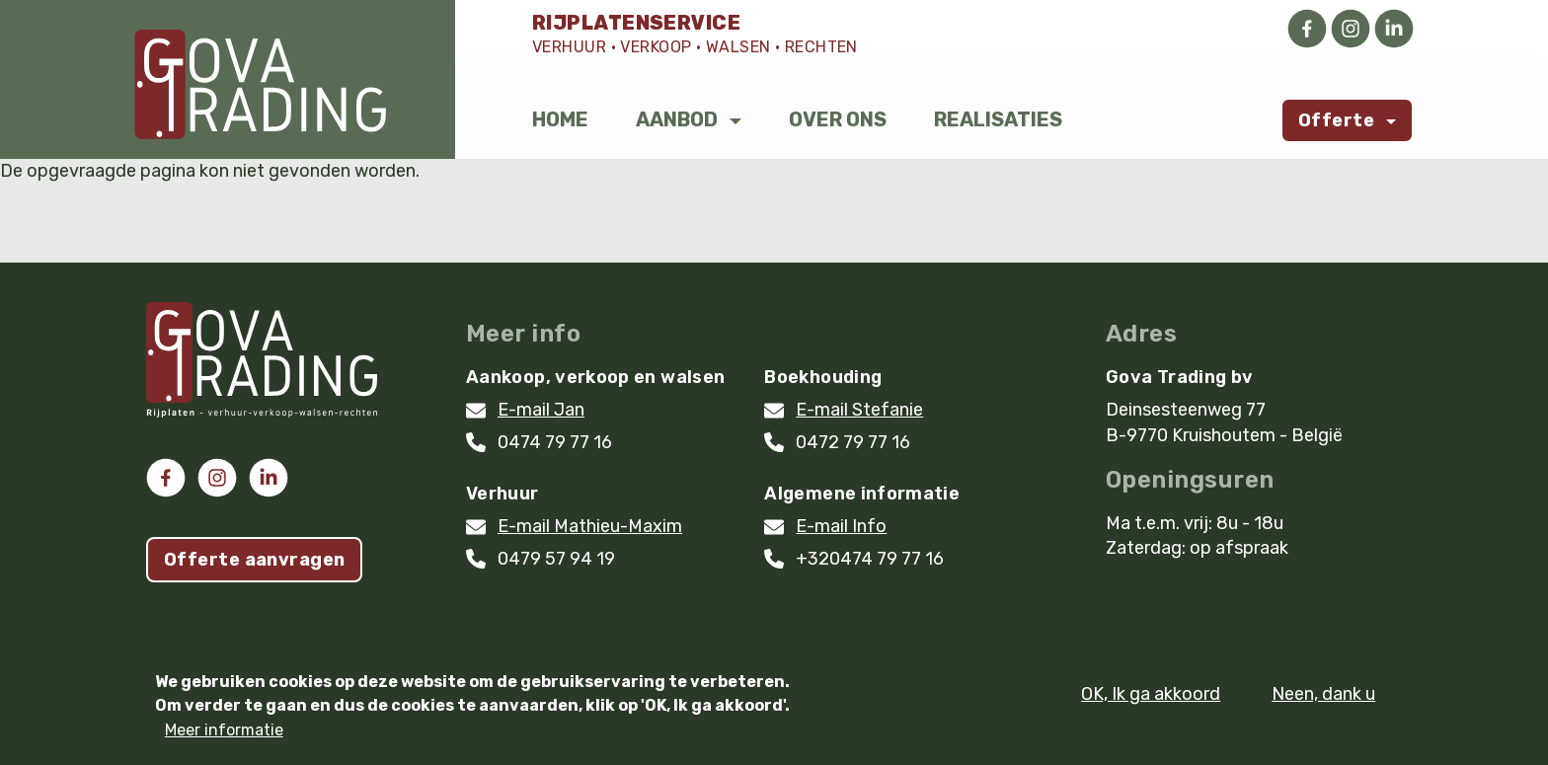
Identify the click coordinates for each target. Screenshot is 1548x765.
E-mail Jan (541, 410)
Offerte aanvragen (254, 560)
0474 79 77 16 (555, 442)
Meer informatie (224, 740)
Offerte (1336, 120)
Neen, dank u (1323, 704)
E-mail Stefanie (859, 410)
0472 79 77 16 (853, 442)
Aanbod (677, 119)
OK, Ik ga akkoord (1150, 704)
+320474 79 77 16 (870, 559)
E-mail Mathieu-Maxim (590, 526)
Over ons (838, 119)
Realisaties (998, 119)
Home (560, 119)
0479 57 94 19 (556, 559)
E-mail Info (841, 526)
